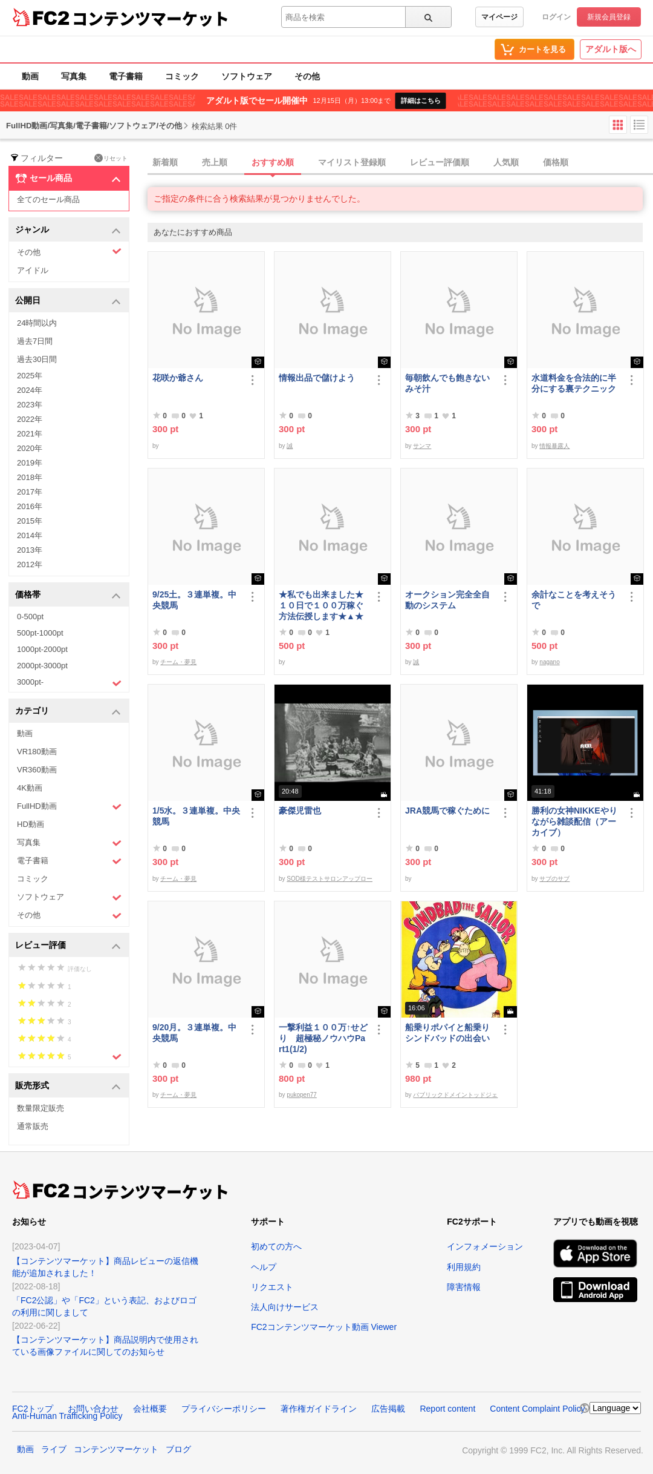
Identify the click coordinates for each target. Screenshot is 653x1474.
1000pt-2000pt (42, 649)
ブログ (178, 1449)
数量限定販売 (40, 1108)
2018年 (29, 477)
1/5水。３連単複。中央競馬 (196, 816)
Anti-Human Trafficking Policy (67, 1416)
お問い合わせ (93, 1408)
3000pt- (69, 682)
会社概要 (150, 1408)
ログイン (556, 17)
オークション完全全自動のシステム (447, 600)
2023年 (29, 404)
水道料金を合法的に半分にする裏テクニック (573, 383)
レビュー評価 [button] (68, 946)
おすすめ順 (273, 162)
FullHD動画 (69, 806)
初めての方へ (276, 1246)
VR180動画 (37, 751)
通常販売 (32, 1126)
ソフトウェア (246, 76)
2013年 (29, 549)
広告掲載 (388, 1408)
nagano (549, 662)
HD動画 (30, 824)
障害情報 (464, 1287)
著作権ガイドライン (319, 1408)
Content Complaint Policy (537, 1408)
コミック (182, 76)
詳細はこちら (421, 100)
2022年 (29, 419)
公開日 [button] (68, 301)
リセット (111, 158)
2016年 (29, 506)
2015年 (29, 520)
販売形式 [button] (68, 1086)
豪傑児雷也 (300, 810)
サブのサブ (554, 878)
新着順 (165, 162)
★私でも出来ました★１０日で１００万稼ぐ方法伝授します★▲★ (321, 605)
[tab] (400, 163)
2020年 (29, 448)
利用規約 (464, 1267)
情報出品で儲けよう (317, 378)
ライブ (54, 1449)
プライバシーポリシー (223, 1408)
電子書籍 (126, 76)
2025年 (29, 375)
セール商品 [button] (68, 179)
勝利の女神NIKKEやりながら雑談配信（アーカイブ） (574, 821)
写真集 (73, 76)
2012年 (29, 564)
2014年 (29, 535)
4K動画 (29, 787)
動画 (30, 76)
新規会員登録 (609, 17)
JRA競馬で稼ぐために (447, 810)
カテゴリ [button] (68, 711)
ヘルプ (263, 1267)
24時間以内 (37, 322)
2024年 (29, 390)
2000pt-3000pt (42, 665)
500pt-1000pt (40, 632)
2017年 (29, 491)
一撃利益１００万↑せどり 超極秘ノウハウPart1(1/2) (323, 1038)
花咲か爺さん (177, 378)
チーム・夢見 (178, 662)
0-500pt (30, 616)
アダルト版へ (610, 49)
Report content (447, 1408)
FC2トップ (32, 1408)
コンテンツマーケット (150, 18)
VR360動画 (37, 769)
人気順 (506, 162)
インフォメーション (485, 1246)
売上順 (214, 162)
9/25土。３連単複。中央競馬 (194, 600)
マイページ (499, 17)
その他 (307, 76)
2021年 (29, 433)
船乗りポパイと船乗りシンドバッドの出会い (447, 1032)
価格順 (555, 162)
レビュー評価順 (439, 162)
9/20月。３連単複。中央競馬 (194, 1032)
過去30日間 (37, 359)
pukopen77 (302, 1094)
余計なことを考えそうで (573, 600)
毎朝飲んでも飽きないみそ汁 (447, 383)
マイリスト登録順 (352, 162)
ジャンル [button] (68, 230)
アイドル (32, 270)
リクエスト (272, 1287)
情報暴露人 (554, 446)
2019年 (29, 462)
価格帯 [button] (68, 595)
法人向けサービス (285, 1307)
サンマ (422, 446)
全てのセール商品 (48, 199)
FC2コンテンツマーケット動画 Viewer (324, 1327)
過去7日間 (35, 341)
